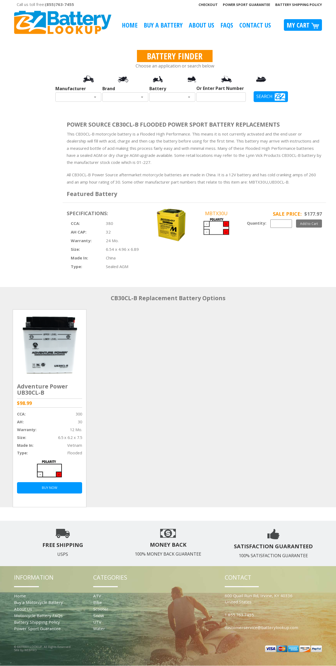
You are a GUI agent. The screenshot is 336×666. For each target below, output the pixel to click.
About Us (201, 25)
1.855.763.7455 (239, 614)
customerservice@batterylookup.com (261, 627)
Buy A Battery (163, 25)
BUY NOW (49, 487)
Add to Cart (309, 223)
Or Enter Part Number (220, 88)
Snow (98, 615)
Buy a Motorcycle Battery (38, 602)
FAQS (226, 25)
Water (99, 628)
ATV (97, 596)
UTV (97, 622)
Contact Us (255, 25)
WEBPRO (30, 650)
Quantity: (256, 223)
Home (129, 25)
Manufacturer (70, 89)
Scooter (100, 609)
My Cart (303, 25)
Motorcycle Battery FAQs (38, 615)
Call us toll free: (45, 4)
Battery (157, 89)
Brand (108, 89)
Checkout (208, 4)
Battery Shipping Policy (298, 4)
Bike (97, 602)
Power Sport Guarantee (246, 4)
